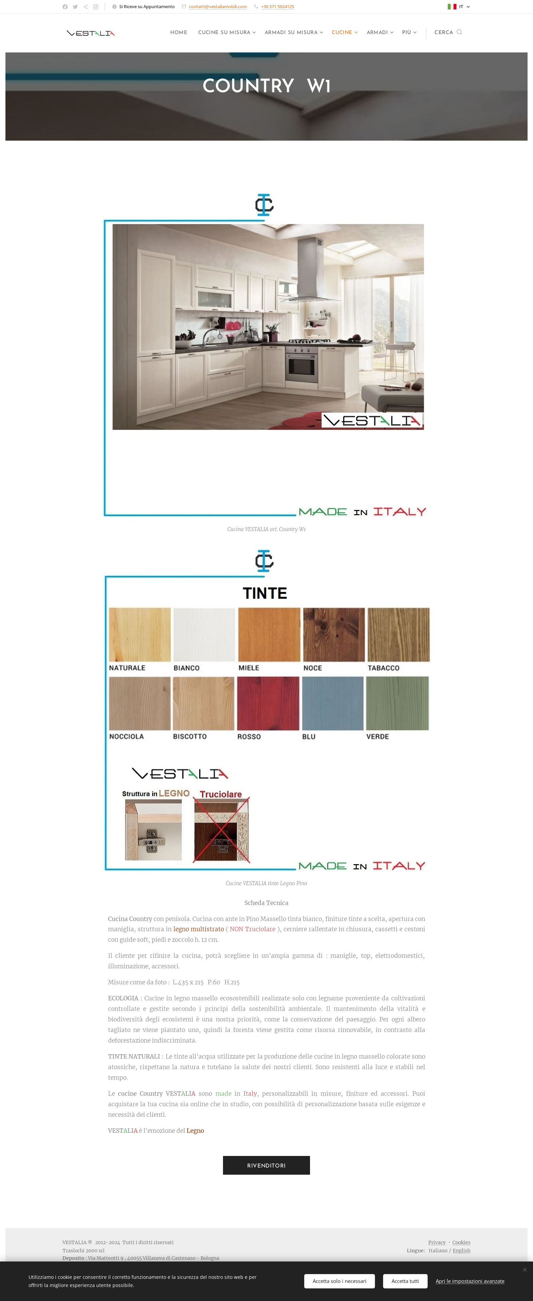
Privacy (437, 1242)
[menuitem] (172, 33)
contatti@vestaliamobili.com (218, 6)
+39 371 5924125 (277, 6)
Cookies (461, 1242)
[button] (448, 33)
